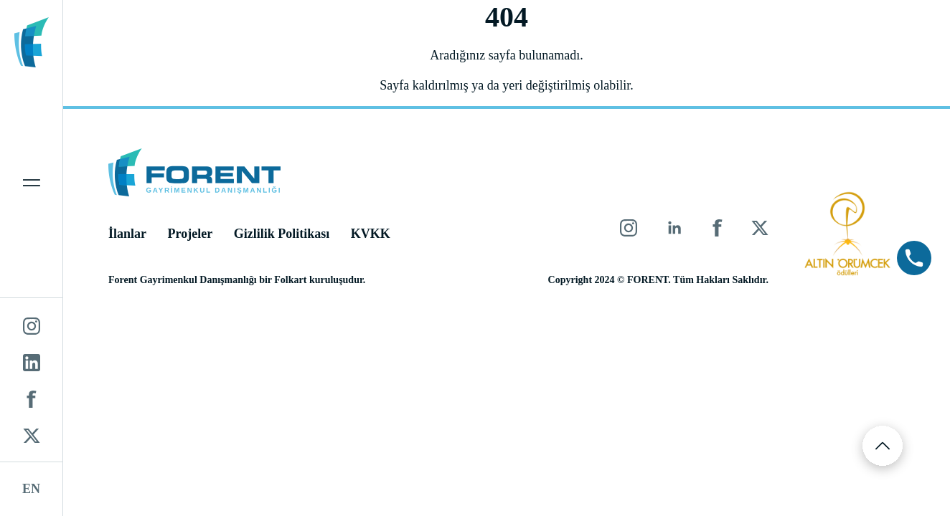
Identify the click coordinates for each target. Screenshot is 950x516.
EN (31, 489)
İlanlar (127, 233)
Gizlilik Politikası (282, 233)
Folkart (290, 279)
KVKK (370, 233)
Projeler (190, 233)
